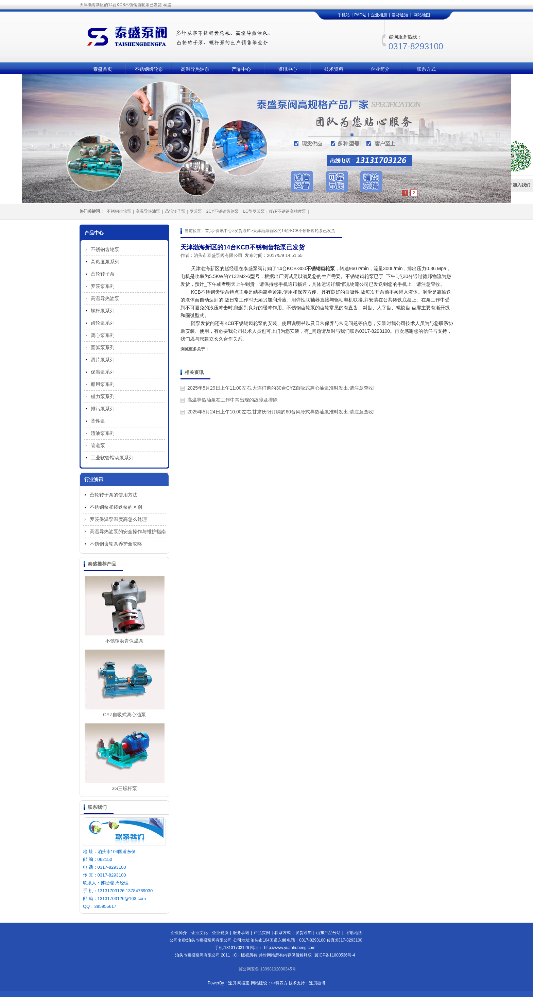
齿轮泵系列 (103, 323)
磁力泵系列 (103, 396)
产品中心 (241, 69)
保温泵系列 (103, 372)
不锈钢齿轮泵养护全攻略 (116, 543)
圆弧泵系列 (103, 347)
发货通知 (400, 15)
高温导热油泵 (195, 69)
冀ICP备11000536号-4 (334, 955)
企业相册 (379, 15)
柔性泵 (98, 421)
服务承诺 (241, 932)
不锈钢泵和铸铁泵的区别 (116, 507)
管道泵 (98, 445)
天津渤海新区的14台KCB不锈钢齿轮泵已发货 (294, 230)
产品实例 (262, 932)
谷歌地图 (354, 932)
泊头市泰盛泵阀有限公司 (218, 255)
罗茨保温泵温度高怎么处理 (118, 519)
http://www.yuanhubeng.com (289, 947)
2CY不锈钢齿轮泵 (222, 211)
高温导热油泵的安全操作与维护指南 (128, 531)
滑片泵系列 (103, 359)
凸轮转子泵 (175, 211)
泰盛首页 (102, 69)
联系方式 (426, 69)
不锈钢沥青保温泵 (124, 640)
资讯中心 (287, 69)
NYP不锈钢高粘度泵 (287, 211)
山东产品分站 (328, 932)
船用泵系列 (103, 384)
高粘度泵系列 (105, 261)
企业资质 (220, 932)
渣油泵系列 (103, 433)
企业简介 (380, 69)
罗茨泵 (196, 211)
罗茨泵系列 (103, 286)
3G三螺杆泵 (124, 788)
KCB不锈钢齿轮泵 (243, 323)
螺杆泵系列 (103, 310)
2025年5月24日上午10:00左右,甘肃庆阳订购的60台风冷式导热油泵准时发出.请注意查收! (281, 411)
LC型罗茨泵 (253, 211)
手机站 (344, 15)
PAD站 (360, 15)
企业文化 (199, 932)
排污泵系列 (103, 408)
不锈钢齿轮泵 (149, 69)
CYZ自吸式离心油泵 (124, 714)
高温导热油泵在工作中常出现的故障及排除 (232, 400)
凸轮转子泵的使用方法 (113, 494)
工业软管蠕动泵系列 (112, 457)
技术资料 (333, 69)
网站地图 (422, 15)
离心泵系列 (103, 335)
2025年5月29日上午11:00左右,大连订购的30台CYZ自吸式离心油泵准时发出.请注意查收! (281, 388)
